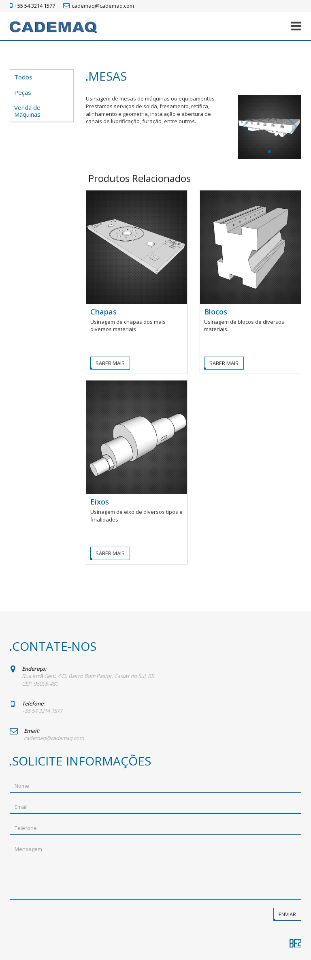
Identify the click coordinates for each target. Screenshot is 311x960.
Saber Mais (110, 363)
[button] (296, 26)
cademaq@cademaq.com (98, 5)
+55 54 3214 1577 (32, 5)
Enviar (287, 914)
